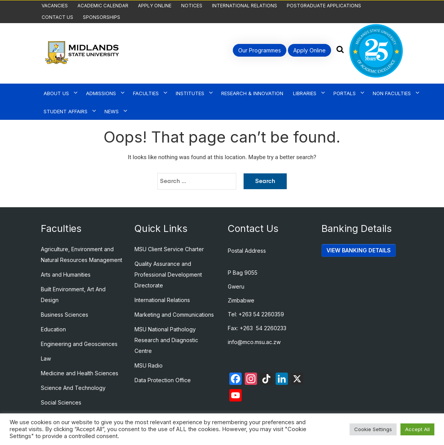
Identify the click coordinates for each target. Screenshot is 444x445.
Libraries (304, 93)
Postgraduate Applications (324, 5)
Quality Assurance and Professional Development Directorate (168, 274)
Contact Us (57, 17)
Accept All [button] (417, 429)
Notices (191, 5)
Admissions (101, 93)
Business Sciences (64, 314)
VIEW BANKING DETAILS (358, 250)
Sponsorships (101, 17)
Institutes (190, 93)
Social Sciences (61, 402)
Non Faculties (392, 93)
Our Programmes (259, 50)
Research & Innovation (252, 93)
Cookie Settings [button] (373, 429)
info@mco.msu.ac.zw (254, 342)
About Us (56, 93)
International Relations (244, 5)
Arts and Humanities (66, 274)
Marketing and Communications (174, 314)
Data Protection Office (163, 380)
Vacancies (55, 5)
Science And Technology (73, 388)
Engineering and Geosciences (79, 344)
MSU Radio (149, 365)
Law (46, 358)
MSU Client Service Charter (169, 249)
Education (53, 329)
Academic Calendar (102, 5)
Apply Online (155, 5)
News (111, 111)
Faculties (146, 93)
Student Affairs (65, 111)
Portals (344, 93)
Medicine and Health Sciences (79, 373)
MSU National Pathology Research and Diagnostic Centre (166, 340)
